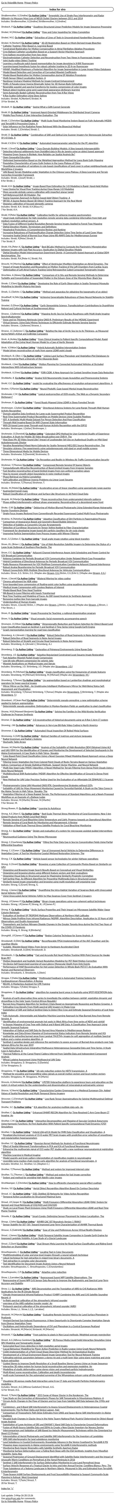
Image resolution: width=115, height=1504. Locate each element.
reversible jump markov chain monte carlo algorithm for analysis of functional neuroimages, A (50, 1160)
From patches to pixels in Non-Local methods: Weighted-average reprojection (72, 1334)
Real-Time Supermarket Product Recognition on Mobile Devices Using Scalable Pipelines (47, 416)
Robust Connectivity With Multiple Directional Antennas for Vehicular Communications (46, 570)
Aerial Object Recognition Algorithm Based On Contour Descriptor (66, 1188)
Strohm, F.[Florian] (10, 388)
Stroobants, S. (8, 955)
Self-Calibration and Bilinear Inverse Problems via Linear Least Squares (38, 479)
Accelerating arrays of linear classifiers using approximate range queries (75, 488)
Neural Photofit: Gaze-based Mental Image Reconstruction (69, 388)
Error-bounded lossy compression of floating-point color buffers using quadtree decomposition (50, 584)
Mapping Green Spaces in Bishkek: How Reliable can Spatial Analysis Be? (39, 154)
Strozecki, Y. (7, 1334)
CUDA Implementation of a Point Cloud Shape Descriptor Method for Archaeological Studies (49, 1351)
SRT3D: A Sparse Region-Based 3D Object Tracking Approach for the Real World (42, 200)
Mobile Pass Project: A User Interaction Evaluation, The (30, 115)
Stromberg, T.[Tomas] (12, 680)
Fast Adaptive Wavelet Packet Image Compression (28, 657)
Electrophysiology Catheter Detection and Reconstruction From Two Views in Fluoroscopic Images (51, 57)
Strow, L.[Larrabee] (10, 1277)
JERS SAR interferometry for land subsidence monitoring (31, 1439)
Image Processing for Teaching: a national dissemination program (63, 613)
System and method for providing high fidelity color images (32, 1177)
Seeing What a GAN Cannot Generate (51, 106)
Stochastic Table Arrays (14, 741)
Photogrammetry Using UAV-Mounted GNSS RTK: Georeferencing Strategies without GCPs (48, 785)
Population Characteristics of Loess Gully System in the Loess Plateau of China (41, 163)
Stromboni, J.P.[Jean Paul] (14, 700)
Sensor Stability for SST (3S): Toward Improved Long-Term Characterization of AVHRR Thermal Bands (53, 1224)
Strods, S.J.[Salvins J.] (11, 291)
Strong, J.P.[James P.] (11, 901)
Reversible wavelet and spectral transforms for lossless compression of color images (45, 86)
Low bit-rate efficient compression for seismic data (28, 660)
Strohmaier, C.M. (9, 394)
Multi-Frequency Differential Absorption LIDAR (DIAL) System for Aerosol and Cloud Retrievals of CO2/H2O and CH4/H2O (54, 1203)
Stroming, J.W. (8, 725)
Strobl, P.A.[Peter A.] (11, 246)
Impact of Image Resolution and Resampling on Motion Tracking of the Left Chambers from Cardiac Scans (55, 266)
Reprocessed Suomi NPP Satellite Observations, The (66, 1277)
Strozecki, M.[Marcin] (12, 1314)
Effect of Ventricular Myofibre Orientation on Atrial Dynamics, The (75, 263)
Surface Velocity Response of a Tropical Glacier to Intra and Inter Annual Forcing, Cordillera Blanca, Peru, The (57, 1465)
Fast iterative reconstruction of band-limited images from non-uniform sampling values (46, 470)
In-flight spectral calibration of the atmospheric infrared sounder (35, 1300)
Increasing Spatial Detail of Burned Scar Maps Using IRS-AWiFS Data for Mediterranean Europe (50, 235)
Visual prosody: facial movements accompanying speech (59, 618)
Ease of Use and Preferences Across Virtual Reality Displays (72, 1230)
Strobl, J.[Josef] (8, 148)
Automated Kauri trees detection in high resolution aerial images (35, 1345)
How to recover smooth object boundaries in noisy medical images (36, 473)
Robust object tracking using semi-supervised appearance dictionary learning (41, 89)
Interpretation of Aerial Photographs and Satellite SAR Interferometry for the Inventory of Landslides (53, 1436)
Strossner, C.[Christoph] (12, 1098)
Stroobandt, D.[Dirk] (11, 940)
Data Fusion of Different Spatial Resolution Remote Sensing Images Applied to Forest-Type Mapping (52, 223)
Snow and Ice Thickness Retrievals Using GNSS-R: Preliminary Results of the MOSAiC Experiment (51, 319)
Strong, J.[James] (9, 890)
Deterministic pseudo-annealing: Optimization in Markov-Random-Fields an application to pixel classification (57, 706)
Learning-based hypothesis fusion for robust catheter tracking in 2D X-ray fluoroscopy (45, 66)
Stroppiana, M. (8, 1070)
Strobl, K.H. (6, 186)
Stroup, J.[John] (9, 1221)
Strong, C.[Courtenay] (12, 842)
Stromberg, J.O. (9, 654)
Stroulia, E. (6, 1216)
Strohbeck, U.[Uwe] (11, 372)
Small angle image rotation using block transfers (65, 538)
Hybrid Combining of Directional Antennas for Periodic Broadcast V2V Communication (46, 561)
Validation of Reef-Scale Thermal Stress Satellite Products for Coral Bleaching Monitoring (47, 825)
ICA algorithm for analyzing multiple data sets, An (58, 1107)
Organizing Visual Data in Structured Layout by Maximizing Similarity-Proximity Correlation (48, 875)
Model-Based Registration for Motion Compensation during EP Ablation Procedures (44, 75)
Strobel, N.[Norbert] (11, 42)
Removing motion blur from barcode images (25, 599)
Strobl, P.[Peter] (9, 215)
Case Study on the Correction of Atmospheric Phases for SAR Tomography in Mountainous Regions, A (53, 1398)
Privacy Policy (31, 2)
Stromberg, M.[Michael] (13, 671)
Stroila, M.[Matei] (10, 488)
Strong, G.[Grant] (10, 864)
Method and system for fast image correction (68, 1174)
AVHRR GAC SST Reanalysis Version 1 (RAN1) (59, 1221)
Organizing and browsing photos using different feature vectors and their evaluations (45, 872)
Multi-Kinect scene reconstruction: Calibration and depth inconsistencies (39, 1372)
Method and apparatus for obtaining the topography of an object (75, 291)
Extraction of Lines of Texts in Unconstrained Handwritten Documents (69, 37)
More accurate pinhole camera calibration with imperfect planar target (38, 192)
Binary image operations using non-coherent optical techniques (74, 901)
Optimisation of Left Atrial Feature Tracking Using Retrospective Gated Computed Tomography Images (54, 269)
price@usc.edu (13, 1498)
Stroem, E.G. (53, 573)
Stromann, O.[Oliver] (11, 624)
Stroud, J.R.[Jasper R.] (12, 1202)
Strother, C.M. (8, 1120)
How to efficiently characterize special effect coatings (75, 1182)
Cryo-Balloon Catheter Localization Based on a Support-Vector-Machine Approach (43, 51)
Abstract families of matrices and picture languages (66, 736)
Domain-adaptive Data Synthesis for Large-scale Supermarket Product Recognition (44, 413)
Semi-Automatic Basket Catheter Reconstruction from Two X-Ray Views (38, 92)
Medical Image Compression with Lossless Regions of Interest (33, 587)
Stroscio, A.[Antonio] (11, 1082)
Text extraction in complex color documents (25, 1260)
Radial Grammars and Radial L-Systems (22, 739)
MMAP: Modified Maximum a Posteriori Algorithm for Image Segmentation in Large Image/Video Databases (57, 69)
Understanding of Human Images (19, 601)
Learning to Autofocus (50, 808)
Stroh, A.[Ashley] (9, 339)
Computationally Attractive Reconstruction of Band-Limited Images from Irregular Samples (48, 467)
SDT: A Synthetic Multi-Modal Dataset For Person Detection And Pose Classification (44, 419)
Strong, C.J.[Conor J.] (11, 850)
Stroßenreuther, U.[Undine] (14, 15)
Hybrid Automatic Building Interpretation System (62, 347)
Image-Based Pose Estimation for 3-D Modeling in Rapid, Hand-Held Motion (70, 186)
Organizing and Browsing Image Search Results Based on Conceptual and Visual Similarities (48, 870)
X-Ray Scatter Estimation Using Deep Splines (25, 95)
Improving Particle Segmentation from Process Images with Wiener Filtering (41, 533)
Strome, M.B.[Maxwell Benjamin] (17, 711)
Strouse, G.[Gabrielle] (12, 1230)
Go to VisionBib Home (12, 2)
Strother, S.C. (7, 1143)
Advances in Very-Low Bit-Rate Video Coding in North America (67, 725)
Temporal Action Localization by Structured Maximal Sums (32, 1196)
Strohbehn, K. (8, 377)
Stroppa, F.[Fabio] (10, 978)
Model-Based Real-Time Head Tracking (22, 590)
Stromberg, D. (8, 649)
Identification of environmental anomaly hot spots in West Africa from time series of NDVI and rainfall (54, 1021)
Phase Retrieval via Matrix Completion (22, 476)
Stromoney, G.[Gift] (10, 736)
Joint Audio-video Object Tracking (20, 60)
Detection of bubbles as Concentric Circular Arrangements (32, 524)
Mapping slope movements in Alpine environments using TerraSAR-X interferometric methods (50, 1445)
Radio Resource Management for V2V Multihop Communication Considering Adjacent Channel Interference (56, 564)
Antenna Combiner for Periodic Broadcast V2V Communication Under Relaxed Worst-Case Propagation (54, 558)
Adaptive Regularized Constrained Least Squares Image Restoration (70, 654)
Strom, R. (5, 613)
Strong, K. (6, 909)
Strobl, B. (5, 112)
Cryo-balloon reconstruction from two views (25, 54)
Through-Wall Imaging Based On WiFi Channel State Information (35, 422)
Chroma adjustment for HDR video (20, 581)
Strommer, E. (7, 730)
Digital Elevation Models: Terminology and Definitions (29, 226)
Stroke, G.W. (7, 507)
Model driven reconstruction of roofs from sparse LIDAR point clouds (37, 350)
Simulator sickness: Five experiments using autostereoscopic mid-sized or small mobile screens (50, 448)
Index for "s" (7, 1488)
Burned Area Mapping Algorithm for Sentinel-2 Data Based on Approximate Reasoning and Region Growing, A (57, 1004)
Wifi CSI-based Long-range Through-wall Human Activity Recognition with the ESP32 (45, 425)
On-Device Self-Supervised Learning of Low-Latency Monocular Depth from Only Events (46, 963)
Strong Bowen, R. (9, 808)
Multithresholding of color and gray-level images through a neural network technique (45, 1254)
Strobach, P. (7, 26)
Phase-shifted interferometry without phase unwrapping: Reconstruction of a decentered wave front (53, 502)
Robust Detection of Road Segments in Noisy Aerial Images (76, 635)
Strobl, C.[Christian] (11, 120)
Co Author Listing (37, 15)
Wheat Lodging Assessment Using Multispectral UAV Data (32, 1059)
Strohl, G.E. (6, 383)
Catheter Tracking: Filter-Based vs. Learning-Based (28, 45)
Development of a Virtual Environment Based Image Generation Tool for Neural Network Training (51, 1354)
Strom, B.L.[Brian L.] (11, 544)
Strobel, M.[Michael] (11, 32)
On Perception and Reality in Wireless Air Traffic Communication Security (72, 459)
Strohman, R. (7, 402)
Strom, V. (5, 618)
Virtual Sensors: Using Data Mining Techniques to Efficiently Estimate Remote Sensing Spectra (49, 322)
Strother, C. (6, 1112)
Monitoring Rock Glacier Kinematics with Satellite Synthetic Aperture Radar (40, 1447)
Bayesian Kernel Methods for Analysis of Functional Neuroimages (66, 1143)
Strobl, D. (5, 134)
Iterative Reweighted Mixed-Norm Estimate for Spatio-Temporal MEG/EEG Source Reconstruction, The (54, 445)
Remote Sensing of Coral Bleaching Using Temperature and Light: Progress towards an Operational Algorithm (57, 819)
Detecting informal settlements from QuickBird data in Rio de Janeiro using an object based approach (53, 151)
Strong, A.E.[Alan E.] (11, 813)
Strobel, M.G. (7, 37)
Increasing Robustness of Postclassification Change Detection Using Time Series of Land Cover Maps (52, 232)
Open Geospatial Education (16, 157)
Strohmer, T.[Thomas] (12, 465)
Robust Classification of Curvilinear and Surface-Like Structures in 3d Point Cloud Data (45, 493)
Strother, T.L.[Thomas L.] (13, 1174)
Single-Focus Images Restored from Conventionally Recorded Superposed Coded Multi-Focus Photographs (56, 513)
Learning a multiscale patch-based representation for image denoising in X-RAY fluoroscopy (48, 63)
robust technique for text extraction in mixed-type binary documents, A (38, 1257)
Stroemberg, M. (80, 674)
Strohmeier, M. (8, 459)
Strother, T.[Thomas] (11, 1169)
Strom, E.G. (6, 552)
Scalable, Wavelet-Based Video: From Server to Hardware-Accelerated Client (41, 946)
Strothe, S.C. (7, 1107)
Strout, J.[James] (9, 1235)
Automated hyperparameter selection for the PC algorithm (69, 143)
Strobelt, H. (7, 106)
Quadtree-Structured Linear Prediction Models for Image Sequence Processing (72, 26)
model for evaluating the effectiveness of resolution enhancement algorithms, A (73, 383)
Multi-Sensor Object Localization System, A (24, 78)
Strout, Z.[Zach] (9, 1243)
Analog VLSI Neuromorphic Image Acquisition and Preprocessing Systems (71, 377)
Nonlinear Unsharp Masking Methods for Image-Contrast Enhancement (38, 81)
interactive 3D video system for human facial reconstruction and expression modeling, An (47, 1366)
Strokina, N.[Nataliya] (12, 518)
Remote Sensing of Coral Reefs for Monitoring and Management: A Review (40, 822)
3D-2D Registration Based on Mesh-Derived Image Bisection (71, 42)
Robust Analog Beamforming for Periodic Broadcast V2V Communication (39, 567)
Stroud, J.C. (6, 1193)
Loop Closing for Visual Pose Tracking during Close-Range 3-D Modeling (38, 189)
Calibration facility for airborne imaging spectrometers (64, 215)
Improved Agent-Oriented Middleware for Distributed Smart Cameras (65, 112)
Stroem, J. (54, 604)
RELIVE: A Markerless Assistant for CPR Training (26, 983)
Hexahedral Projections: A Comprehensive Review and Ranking (34, 229)
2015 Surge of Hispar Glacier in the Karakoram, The (63, 1395)
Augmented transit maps (15, 490)
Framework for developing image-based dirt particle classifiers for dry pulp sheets (44, 530)
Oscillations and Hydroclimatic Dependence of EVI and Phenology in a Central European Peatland (51, 1326)
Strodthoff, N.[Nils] (10, 297)
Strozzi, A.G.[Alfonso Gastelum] (16, 1340)
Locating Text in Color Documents (56, 1252)
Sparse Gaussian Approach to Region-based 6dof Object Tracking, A (36, 197)
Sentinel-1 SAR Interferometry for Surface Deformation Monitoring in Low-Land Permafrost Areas (51, 1462)
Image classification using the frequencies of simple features (76, 671)
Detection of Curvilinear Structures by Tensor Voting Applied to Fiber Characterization (45, 527)
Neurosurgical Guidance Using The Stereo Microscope (30, 836)
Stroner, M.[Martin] (11, 747)
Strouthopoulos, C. (10, 1252)
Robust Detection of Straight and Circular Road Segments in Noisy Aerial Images (42, 641)
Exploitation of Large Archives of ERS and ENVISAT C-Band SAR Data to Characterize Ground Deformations (55, 1424)
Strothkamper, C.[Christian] (14, 1182)
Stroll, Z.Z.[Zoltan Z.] (11, 538)
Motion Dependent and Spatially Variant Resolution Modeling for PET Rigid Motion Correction (50, 961)
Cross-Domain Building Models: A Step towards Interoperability (68, 148)
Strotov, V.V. (7, 1188)
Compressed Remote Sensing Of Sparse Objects (66, 465)
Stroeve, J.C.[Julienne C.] (13, 330)
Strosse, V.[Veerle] (10, 1090)
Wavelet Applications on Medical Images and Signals (29, 663)
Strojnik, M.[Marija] (11, 499)
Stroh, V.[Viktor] (9, 347)
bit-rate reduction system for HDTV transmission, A (62, 1070)
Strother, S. (6, 1132)
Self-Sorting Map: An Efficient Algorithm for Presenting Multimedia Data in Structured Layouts (50, 878)
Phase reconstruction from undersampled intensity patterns (71, 499)
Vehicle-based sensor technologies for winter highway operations (65, 858)
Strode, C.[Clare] (9, 283)
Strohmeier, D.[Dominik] (13, 433)
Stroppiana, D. (8, 992)
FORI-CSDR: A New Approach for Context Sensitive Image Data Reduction (77, 372)
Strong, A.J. (7, 830)
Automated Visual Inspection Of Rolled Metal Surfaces (61, 730)
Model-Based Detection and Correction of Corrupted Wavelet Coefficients (40, 72)
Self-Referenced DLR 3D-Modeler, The (22, 194)
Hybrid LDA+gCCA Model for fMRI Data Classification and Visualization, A (69, 1132)
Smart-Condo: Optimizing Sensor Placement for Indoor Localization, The (68, 1216)
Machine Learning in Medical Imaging (21, 1155)
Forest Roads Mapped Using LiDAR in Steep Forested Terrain (64, 402)
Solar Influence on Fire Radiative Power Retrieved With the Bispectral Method (42, 126)
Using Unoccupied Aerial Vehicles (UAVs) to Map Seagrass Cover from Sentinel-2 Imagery (47, 895)
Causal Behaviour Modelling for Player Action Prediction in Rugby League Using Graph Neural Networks (54, 1348)
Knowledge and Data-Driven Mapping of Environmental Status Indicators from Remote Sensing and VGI (54, 1033)
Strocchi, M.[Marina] (11, 263)
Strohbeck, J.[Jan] (10, 364)
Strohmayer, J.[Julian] (12, 407)
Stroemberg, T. (74, 691)
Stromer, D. (6, 719)
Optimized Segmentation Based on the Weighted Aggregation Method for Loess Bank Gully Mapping (53, 160)
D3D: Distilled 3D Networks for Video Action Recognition (61, 1193)
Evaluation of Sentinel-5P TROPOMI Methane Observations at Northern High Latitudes (46, 915)
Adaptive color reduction (54, 1272)
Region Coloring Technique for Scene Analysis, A (69, 935)
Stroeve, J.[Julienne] (11, 313)
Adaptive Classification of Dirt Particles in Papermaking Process (74, 518)
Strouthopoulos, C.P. (11, 1272)
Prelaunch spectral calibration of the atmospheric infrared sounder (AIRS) (39, 1306)
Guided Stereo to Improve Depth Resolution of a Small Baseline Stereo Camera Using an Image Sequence (55, 1363)
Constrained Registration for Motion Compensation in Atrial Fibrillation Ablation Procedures (49, 48)
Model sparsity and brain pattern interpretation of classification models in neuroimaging (47, 1158)
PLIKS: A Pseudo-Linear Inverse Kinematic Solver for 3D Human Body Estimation (42, 83)
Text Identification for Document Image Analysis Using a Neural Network (39, 1263)
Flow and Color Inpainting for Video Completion (66, 32)
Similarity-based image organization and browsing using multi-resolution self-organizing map (49, 881)
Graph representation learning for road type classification (31, 629)
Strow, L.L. (6, 1288)
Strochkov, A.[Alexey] (11, 275)
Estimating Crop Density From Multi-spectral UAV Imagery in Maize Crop (39, 1006)
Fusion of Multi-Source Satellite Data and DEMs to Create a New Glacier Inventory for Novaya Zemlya (53, 1427)
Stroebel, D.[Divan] (10, 305)
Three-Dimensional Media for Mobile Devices (25, 451)
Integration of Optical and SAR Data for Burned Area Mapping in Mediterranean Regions (47, 1030)
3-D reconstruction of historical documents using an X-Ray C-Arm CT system (70, 719)
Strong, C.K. (7, 858)
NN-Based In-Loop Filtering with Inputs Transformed (29, 593)
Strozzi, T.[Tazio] (9, 1395)
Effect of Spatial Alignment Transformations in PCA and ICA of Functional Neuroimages (46, 1146)
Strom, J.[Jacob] (9, 578)
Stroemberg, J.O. (63, 666)
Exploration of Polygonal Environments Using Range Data (64, 649)
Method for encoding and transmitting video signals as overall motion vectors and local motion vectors (54, 1073)
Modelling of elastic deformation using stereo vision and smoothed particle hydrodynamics (48, 1369)
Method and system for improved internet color (66, 1169)
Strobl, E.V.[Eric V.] (10, 143)
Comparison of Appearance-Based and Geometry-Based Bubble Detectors (40, 521)
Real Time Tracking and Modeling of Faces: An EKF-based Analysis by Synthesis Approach (47, 596)
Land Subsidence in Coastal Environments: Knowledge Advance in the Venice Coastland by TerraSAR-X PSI (55, 1442)
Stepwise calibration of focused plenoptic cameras (28, 203)
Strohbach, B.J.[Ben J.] (12, 355)
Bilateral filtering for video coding (54, 578)
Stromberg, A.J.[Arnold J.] (14, 635)
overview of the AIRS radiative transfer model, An (27, 1303)
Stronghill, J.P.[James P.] (13, 935)
